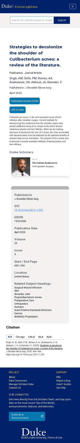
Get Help (60, 387)
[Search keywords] (32, 20)
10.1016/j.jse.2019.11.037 (28, 210)
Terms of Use (55, 437)
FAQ (58, 377)
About (12, 377)
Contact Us (15, 387)
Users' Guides (63, 384)
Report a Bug (63, 380)
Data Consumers (18, 380)
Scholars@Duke (26, 6)
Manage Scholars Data (21, 384)
